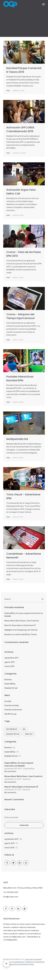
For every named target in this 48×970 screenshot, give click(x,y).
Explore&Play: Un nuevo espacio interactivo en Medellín (23, 614)
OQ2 (24, 729)
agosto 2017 (9, 662)
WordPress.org (10, 714)
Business (8, 680)
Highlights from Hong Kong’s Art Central (20, 630)
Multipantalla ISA (17, 439)
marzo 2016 (9, 666)
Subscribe (24, 825)
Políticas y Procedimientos (13, 962)
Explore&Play (9, 684)
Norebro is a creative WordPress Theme (20, 634)
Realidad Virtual (10, 688)
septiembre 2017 (11, 658)
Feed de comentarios (13, 710)
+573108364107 (10, 940)
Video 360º (29, 734)
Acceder (7, 701)
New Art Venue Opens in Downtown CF (20, 625)
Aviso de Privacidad (33, 959)
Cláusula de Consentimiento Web (21, 964)
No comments (10, 771)
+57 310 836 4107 (10, 892)
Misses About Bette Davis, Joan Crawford (21, 621)
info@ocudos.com (10, 897)
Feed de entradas (11, 705)
